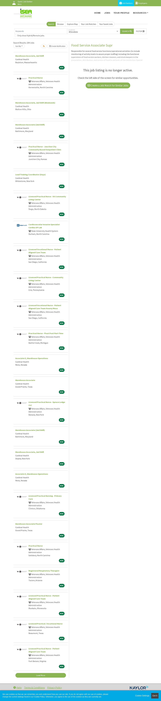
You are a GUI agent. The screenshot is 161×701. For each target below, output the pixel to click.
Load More (40, 675)
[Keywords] (40, 31)
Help (17, 687)
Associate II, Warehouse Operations (31, 358)
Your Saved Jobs (106, 24)
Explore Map (72, 24)
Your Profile (122, 12)
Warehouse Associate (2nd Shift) (30, 124)
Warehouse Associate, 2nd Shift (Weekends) (35, 102)
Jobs (107, 12)
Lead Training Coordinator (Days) (30, 174)
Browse (60, 24)
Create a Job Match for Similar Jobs (108, 85)
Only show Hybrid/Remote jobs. (31, 35)
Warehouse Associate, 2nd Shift (29, 56)
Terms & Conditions (34, 687)
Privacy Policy (54, 687)
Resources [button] (139, 12)
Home (97, 12)
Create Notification (57, 46)
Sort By (18, 46)
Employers (141, 3)
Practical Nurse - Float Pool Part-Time (46, 333)
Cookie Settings (142, 696)
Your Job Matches (88, 24)
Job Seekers (126, 3)
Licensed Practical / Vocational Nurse (46, 623)
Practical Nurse (36, 77)
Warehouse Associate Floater (28, 524)
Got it (154, 696)
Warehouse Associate (25, 380)
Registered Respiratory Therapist (44, 570)
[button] (140, 31)
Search (51, 24)
